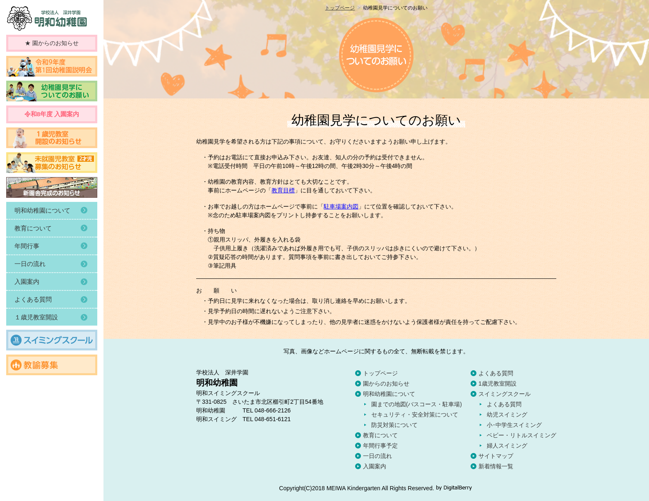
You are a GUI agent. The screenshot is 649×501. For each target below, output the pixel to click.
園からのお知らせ (386, 383)
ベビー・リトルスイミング (521, 435)
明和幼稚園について (389, 394)
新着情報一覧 (495, 466)
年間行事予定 (380, 445)
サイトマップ (495, 456)
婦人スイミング (507, 445)
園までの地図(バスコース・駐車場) (416, 404)
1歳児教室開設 (497, 383)
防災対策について (394, 425)
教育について (380, 435)
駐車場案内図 (341, 206)
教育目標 (283, 190)
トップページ (340, 8)
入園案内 (374, 466)
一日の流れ (377, 456)
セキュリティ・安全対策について (414, 414)
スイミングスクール (504, 394)
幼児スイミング (507, 414)
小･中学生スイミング (514, 425)
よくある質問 (495, 373)
